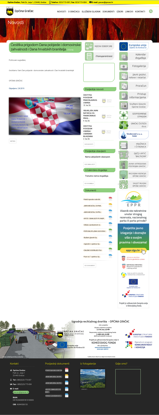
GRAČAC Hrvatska (98, 72)
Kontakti (140, 11)
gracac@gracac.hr (105, 2)
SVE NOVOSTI (88, 144)
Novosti (61, 11)
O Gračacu (74, 11)
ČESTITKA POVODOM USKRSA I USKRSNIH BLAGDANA (88, 131)
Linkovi (129, 11)
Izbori (120, 11)
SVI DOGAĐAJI (89, 183)
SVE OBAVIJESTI (89, 164)
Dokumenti (108, 11)
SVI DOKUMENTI (89, 265)
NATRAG (12, 141)
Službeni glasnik (91, 11)
